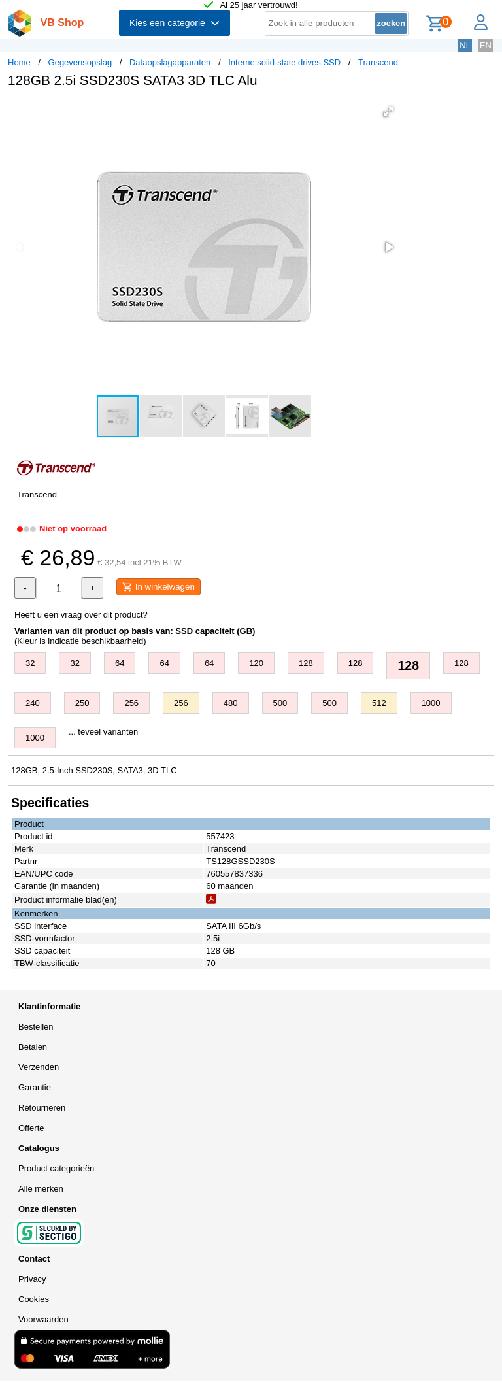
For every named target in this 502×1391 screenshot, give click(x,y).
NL (465, 45)
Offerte (31, 1128)
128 (306, 663)
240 (32, 703)
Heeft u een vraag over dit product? (81, 615)
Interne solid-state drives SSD (284, 62)
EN (486, 45)
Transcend (378, 62)
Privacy (32, 1279)
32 (30, 663)
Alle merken (40, 1189)
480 (231, 703)
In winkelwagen (158, 587)
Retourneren (41, 1108)
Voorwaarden (43, 1319)
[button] (388, 111)
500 (280, 703)
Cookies (33, 1299)
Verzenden (38, 1067)
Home (19, 62)
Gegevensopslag (80, 62)
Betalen (32, 1047)
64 (119, 663)
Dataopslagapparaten (169, 62)
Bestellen (35, 1026)
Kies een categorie (174, 23)
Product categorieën (56, 1168)
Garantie (34, 1087)
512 (379, 703)
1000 (431, 703)
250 (82, 703)
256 (131, 703)
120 (256, 663)
